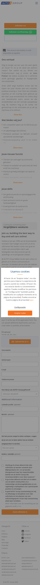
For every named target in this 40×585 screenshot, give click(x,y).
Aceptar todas (20, 313)
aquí (32, 300)
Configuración (20, 307)
